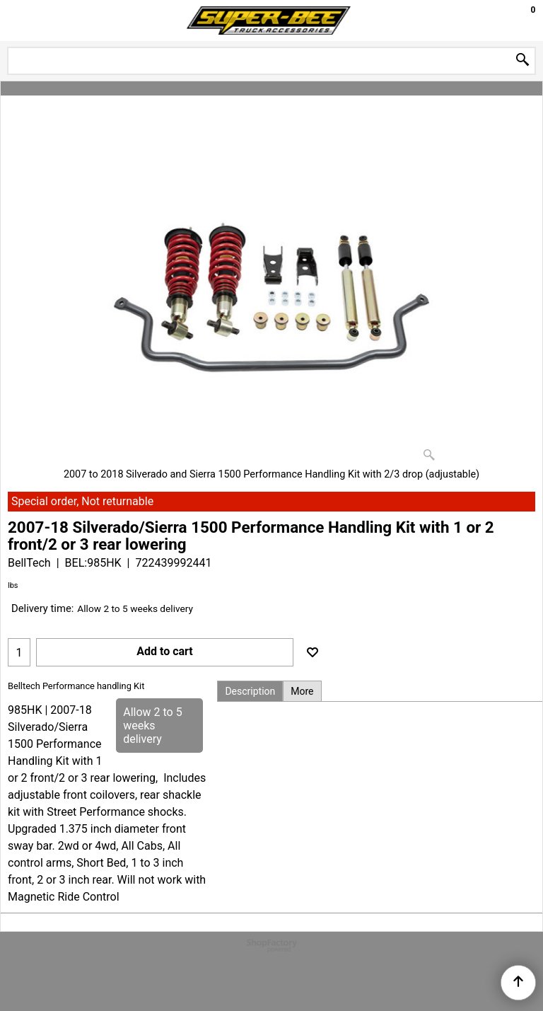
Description (250, 691)
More (302, 691)
